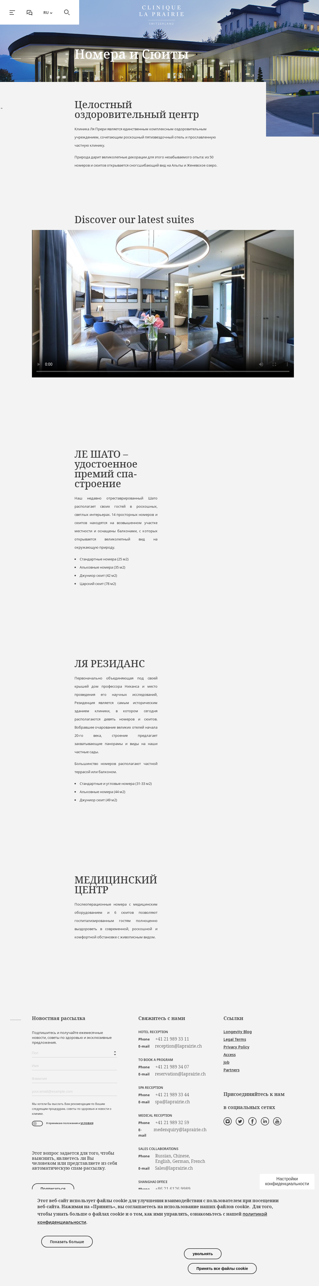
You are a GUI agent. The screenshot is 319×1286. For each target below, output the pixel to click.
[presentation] (73, 1140)
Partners (231, 1069)
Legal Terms (234, 1039)
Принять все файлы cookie (222, 1268)
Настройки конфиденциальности (287, 1181)
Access (229, 1054)
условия (87, 1123)
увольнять (203, 1254)
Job (226, 1062)
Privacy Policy (236, 1047)
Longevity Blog (237, 1031)
